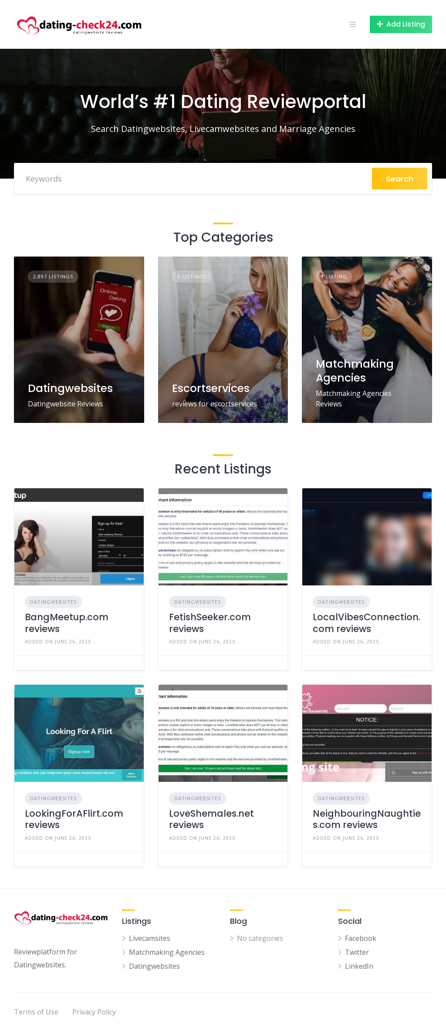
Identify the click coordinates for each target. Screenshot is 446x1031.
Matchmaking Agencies (355, 370)
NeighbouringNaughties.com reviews (367, 819)
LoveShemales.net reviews (211, 819)
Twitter (357, 952)
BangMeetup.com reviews (66, 623)
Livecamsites (149, 938)
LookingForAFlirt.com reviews (74, 819)
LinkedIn (359, 966)
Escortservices (211, 388)
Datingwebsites (70, 388)
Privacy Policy (94, 1012)
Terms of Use (36, 1012)
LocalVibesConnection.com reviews (366, 623)
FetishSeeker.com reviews (210, 623)
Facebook (360, 938)
